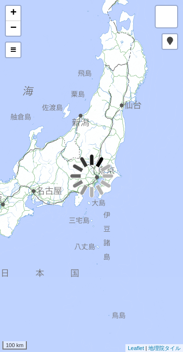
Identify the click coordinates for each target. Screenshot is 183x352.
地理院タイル (164, 348)
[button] (170, 41)
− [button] (13, 28)
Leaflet (136, 348)
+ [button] (13, 13)
